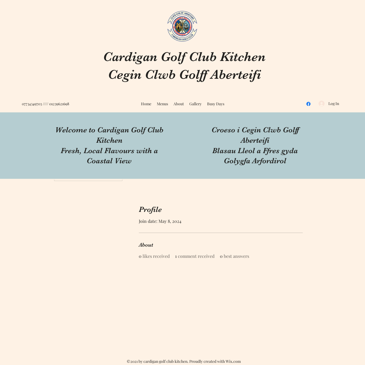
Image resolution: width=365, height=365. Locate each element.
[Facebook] (308, 104)
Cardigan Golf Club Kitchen (184, 56)
